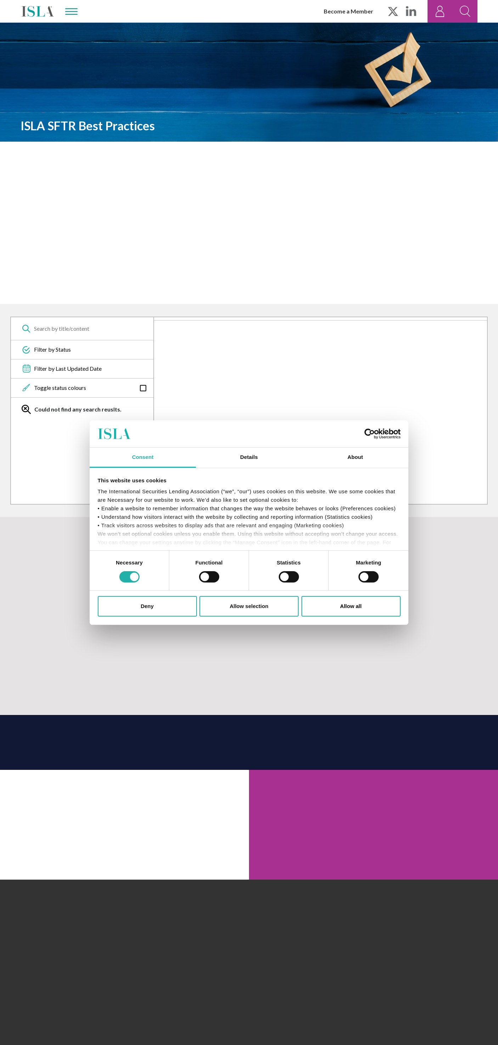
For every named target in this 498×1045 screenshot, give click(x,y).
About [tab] (355, 457)
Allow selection (249, 606)
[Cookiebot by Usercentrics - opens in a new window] (370, 433)
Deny (147, 606)
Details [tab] (249, 457)
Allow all (351, 606)
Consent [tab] (143, 457)
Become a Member (348, 11)
